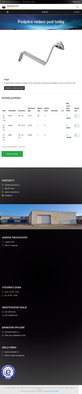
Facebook (7, 195)
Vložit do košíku (12, 154)
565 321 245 (29, 2)
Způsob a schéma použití (14, 88)
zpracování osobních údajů (51, 391)
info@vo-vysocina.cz (12, 2)
